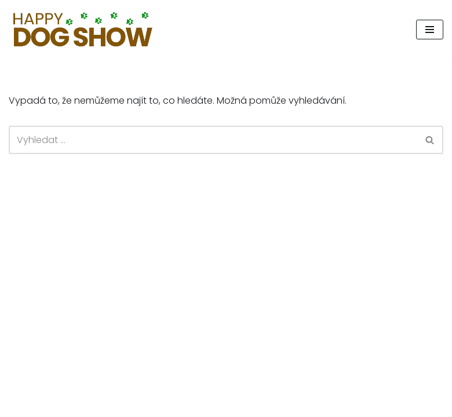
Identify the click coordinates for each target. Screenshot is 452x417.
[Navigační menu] (429, 29)
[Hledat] (213, 140)
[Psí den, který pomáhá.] (83, 29)
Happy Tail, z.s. (366, 404)
